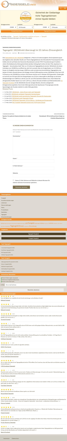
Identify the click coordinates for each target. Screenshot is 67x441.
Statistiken (4, 212)
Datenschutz (15, 438)
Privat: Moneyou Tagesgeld (8, 376)
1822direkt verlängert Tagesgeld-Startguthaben (26, 94)
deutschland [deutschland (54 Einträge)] (13, 223)
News (2, 207)
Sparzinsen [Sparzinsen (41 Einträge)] (3, 226)
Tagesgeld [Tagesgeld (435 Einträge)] (14, 226)
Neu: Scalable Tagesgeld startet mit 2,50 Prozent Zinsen (28, 102)
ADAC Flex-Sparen (6, 347)
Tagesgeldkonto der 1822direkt (14, 57)
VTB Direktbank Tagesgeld (8, 366)
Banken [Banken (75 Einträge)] (2, 223)
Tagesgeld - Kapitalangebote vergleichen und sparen (26, 36)
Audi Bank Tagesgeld (6, 385)
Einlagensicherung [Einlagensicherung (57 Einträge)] (20, 223)
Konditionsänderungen (7, 200)
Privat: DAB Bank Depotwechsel (9, 356)
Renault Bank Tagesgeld (7, 393)
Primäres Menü (65, 8)
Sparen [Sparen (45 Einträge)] (61, 223)
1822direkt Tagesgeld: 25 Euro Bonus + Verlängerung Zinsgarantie (32, 100)
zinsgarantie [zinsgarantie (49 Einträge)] (26, 226)
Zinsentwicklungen (15, 47)
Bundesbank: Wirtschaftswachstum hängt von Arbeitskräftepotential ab (49, 116)
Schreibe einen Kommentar (27, 53)
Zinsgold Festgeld (5, 319)
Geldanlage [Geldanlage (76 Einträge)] (37, 223)
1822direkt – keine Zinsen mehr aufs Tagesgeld (26, 92)
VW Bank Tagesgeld (6, 339)
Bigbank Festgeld (5, 300)
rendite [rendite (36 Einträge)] (58, 223)
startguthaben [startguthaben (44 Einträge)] (7, 226)
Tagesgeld (44, 36)
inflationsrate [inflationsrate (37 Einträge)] (47, 223)
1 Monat (25, 27)
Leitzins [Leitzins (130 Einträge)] (51, 223)
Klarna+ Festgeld (5, 403)
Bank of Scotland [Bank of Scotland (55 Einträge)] (8, 223)
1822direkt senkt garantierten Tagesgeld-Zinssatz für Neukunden (31, 96)
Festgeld (3, 198)
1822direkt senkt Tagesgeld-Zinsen (22, 98)
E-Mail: (3, 285)
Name (15, 158)
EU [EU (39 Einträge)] (24, 223)
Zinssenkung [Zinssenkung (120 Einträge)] (32, 226)
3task (15, 53)
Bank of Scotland (5, 432)
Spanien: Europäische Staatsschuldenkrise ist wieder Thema (18, 116)
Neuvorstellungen (6, 205)
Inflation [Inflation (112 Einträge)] (42, 223)
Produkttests (4, 210)
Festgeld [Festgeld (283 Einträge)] (31, 223)
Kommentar (17, 136)
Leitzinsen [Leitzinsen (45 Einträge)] (55, 223)
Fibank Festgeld (5, 413)
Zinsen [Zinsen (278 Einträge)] (21, 226)
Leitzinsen (4, 202)
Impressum (6, 438)
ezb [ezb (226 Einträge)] (26, 223)
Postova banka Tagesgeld (7, 329)
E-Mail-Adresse (18, 166)
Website (15, 173)
